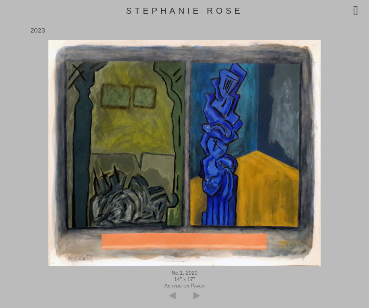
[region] (184, 153)
